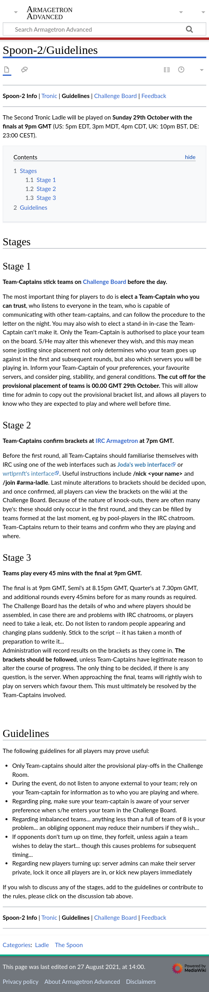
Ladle (42, 944)
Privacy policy (20, 981)
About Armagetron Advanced (82, 981)
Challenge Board (115, 95)
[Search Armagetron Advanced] (104, 29)
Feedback (153, 95)
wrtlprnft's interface (28, 473)
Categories (17, 944)
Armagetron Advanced (50, 13)
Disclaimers (141, 981)
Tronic (49, 95)
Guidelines (76, 95)
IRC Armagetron (116, 440)
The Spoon (69, 944)
